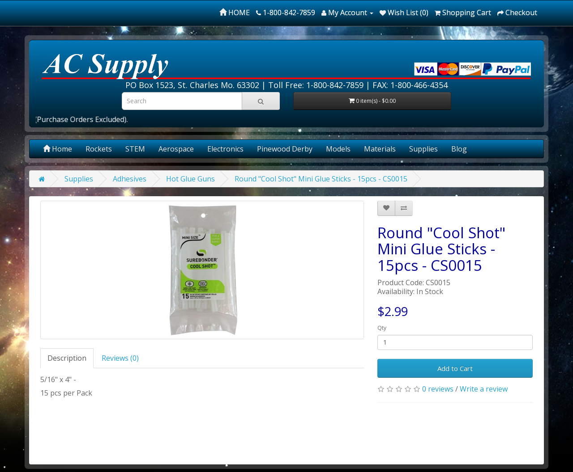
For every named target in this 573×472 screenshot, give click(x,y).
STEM (135, 149)
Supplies (423, 149)
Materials (380, 149)
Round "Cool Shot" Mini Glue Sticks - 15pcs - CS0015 (321, 179)
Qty (381, 328)
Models (338, 149)
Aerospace (176, 149)
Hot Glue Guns (190, 179)
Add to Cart (455, 368)
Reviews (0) (120, 358)
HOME (234, 12)
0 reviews (437, 389)
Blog (459, 149)
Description (66, 358)
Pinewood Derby (284, 149)
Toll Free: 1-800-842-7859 (315, 85)
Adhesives (129, 179)
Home (57, 149)
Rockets (99, 149)
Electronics (225, 149)
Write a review (484, 389)
